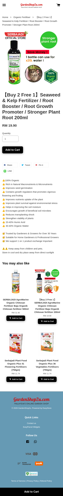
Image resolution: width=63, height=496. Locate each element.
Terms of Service (18, 481)
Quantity (6, 133)
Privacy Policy (32, 481)
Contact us (31, 423)
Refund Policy (46, 481)
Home (5, 17)
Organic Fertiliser (21, 17)
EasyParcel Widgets (31, 427)
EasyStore (47, 408)
